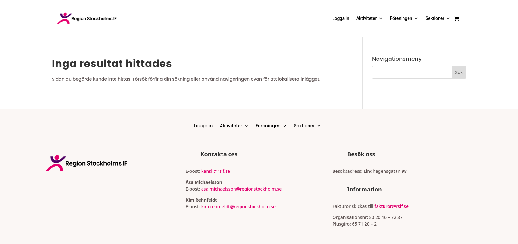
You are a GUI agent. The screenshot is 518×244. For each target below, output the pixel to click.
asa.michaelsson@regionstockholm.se (241, 189)
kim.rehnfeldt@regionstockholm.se (238, 206)
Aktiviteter (366, 18)
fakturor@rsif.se (391, 206)
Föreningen (401, 18)
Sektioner (435, 18)
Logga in (340, 18)
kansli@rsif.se (215, 171)
